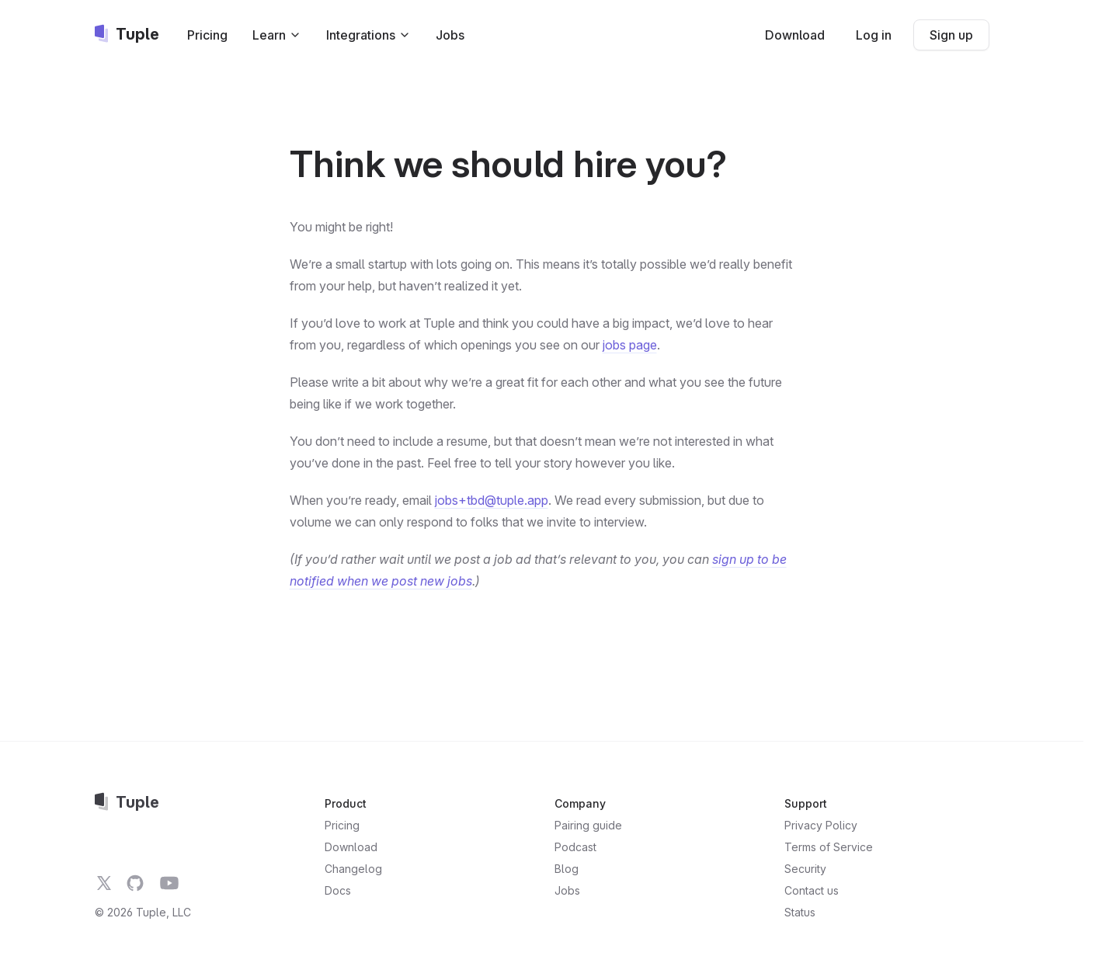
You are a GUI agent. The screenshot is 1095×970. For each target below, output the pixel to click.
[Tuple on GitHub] (135, 883)
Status (799, 912)
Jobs (450, 35)
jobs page (630, 345)
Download (795, 35)
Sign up (951, 35)
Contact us (811, 890)
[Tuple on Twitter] (104, 883)
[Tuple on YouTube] (169, 883)
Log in (874, 35)
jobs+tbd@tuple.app (491, 500)
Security (805, 868)
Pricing (207, 35)
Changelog (353, 868)
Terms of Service (828, 847)
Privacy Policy (820, 825)
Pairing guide (588, 825)
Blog (566, 868)
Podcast (575, 847)
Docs (338, 890)
